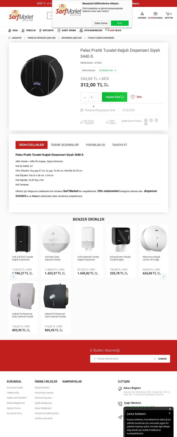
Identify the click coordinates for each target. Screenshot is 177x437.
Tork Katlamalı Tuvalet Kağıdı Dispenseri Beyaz (55, 258)
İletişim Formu (14, 351)
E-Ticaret (78, 432)
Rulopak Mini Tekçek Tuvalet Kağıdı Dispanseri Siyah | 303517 (87, 258)
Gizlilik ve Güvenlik (43, 361)
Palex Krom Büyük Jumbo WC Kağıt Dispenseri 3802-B (119, 258)
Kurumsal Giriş (14, 356)
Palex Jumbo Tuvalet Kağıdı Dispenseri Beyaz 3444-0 (153, 258)
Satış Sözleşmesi (43, 351)
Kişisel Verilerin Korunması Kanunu (44, 333)
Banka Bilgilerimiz (16, 346)
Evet (119, 23)
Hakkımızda (13, 336)
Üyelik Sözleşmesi (43, 346)
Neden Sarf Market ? (17, 341)
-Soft (70, 432)
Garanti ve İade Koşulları (47, 356)
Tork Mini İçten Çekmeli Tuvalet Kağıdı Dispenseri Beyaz (21, 258)
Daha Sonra (101, 23)
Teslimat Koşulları (43, 341)
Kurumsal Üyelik (15, 330)
